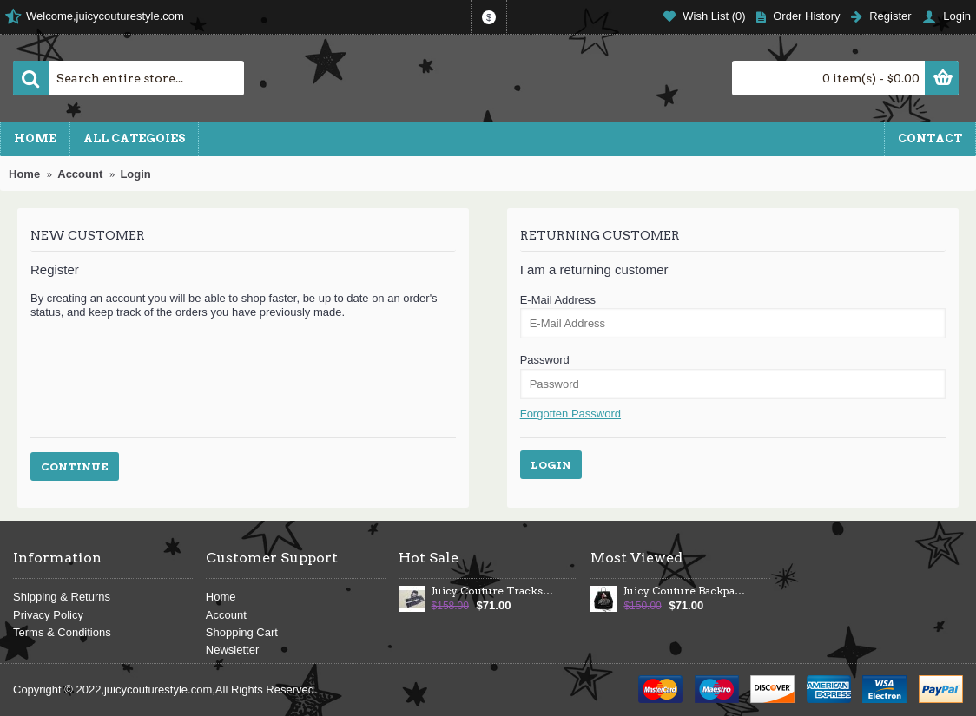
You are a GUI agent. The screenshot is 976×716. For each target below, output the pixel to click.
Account (226, 614)
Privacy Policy (48, 614)
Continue (75, 466)
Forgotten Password (570, 413)
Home (221, 596)
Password (545, 359)
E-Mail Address (558, 299)
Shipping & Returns (61, 596)
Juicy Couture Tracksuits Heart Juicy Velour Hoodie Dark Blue (493, 591)
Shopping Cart (242, 632)
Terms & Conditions (62, 632)
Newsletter (232, 649)
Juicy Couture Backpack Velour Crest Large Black (685, 591)
